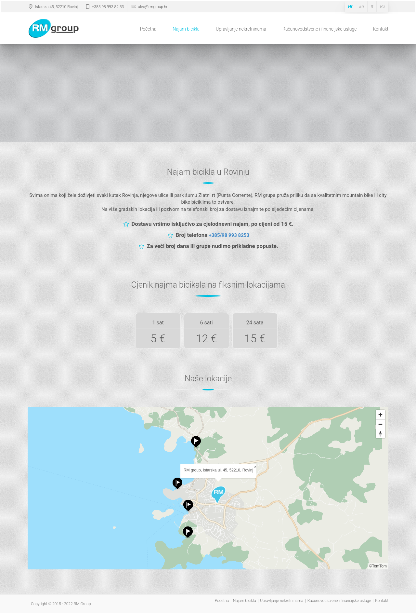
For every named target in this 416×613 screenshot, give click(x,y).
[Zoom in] (380, 414)
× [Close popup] (255, 467)
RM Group (82, 604)
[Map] (208, 488)
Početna (148, 29)
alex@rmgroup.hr (149, 7)
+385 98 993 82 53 (104, 7)
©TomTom (378, 566)
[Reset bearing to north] (380, 433)
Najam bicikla (186, 29)
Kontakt (380, 29)
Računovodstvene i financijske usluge (319, 29)
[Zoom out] (380, 424)
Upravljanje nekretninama (241, 29)
